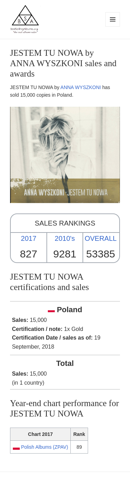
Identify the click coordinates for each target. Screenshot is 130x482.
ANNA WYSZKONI (80, 87)
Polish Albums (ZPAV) (44, 447)
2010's (65, 238)
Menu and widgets (113, 26)
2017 (28, 238)
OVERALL (100, 238)
